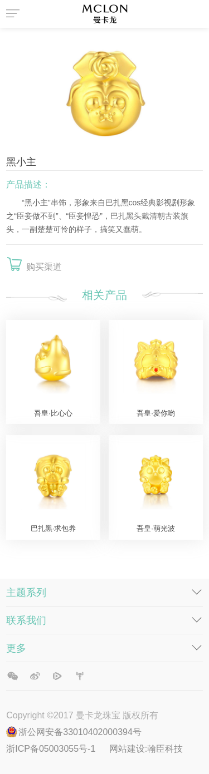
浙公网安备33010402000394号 (80, 732)
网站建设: (128, 748)
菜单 (14, 14)
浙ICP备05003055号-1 (52, 748)
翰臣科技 (165, 748)
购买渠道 (44, 267)
